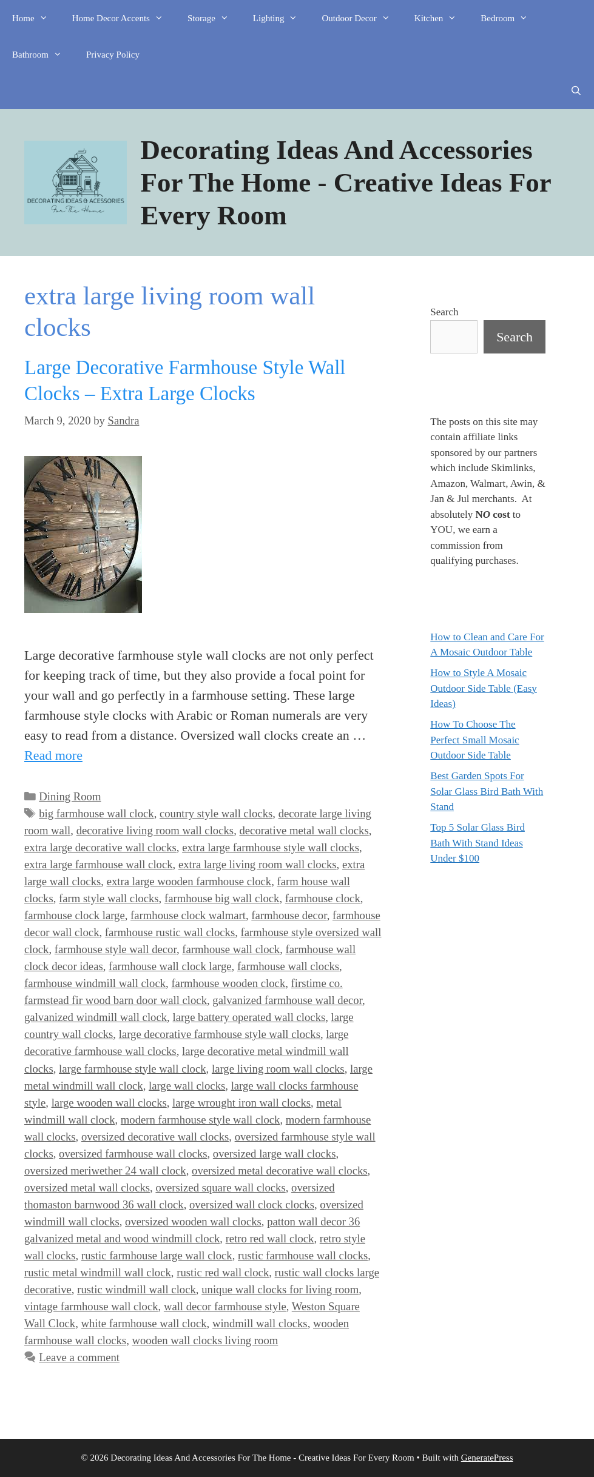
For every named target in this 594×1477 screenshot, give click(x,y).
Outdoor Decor (362, 18)
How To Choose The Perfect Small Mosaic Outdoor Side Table (474, 739)
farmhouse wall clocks (288, 966)
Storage (214, 18)
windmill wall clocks (260, 1323)
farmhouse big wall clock (221, 898)
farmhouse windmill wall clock (95, 983)
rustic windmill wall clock (136, 1289)
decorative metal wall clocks (303, 830)
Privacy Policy (113, 54)
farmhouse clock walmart (188, 915)
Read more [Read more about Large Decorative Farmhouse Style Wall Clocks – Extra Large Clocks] (53, 755)
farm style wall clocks (109, 898)
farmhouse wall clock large (170, 966)
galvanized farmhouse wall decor (287, 1000)
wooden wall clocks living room (205, 1340)
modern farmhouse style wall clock (200, 1119)
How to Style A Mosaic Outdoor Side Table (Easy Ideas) (483, 688)
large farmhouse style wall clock (132, 1068)
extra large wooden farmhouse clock (189, 881)
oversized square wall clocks (220, 1187)
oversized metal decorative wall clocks (280, 1170)
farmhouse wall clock (231, 949)
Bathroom (43, 54)
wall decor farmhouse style (225, 1306)
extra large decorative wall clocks (100, 847)
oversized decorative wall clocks (155, 1136)
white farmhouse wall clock (143, 1323)
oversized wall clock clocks (251, 1204)
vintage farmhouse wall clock (91, 1306)
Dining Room (70, 796)
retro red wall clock (270, 1238)
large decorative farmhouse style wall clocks (219, 1034)
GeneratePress (487, 1457)
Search (444, 312)
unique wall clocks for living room (280, 1289)
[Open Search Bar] (576, 91)
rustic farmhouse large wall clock (156, 1255)
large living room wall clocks (278, 1068)
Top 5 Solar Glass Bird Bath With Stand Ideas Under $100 (477, 843)
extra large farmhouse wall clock (98, 864)
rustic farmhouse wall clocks (303, 1255)
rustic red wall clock (223, 1272)
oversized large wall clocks (274, 1153)
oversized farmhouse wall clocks (133, 1153)
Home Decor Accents (123, 18)
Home (36, 18)
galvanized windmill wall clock (95, 1017)
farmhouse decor (288, 915)
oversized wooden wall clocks (193, 1221)
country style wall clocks (216, 813)
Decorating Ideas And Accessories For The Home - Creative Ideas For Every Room (345, 182)
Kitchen (441, 18)
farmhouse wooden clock (228, 983)
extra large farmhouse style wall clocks (270, 847)
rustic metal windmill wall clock (97, 1272)
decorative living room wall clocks (155, 830)
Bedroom (510, 18)
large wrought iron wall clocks (241, 1102)
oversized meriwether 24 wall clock (105, 1170)
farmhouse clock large (74, 915)
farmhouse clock (322, 898)
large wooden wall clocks (109, 1102)
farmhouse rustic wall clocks (170, 932)
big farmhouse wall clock (96, 813)
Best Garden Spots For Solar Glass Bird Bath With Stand (486, 791)
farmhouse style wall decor (116, 949)
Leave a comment (79, 1357)
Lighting (281, 18)
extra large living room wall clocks (257, 864)
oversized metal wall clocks (87, 1187)
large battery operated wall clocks (248, 1017)
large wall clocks (187, 1085)
